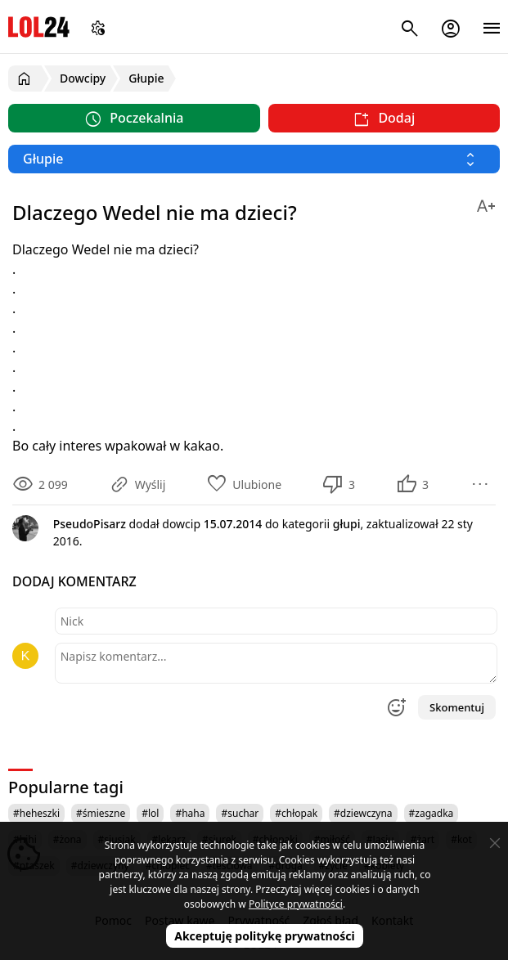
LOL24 (39, 26)
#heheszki (36, 813)
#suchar (239, 813)
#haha (190, 813)
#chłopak (296, 813)
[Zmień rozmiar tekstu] (486, 203)
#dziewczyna (363, 813)
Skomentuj (456, 707)
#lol (150, 813)
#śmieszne (100, 813)
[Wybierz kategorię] (254, 159)
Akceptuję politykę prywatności (264, 936)
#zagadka (431, 813)
